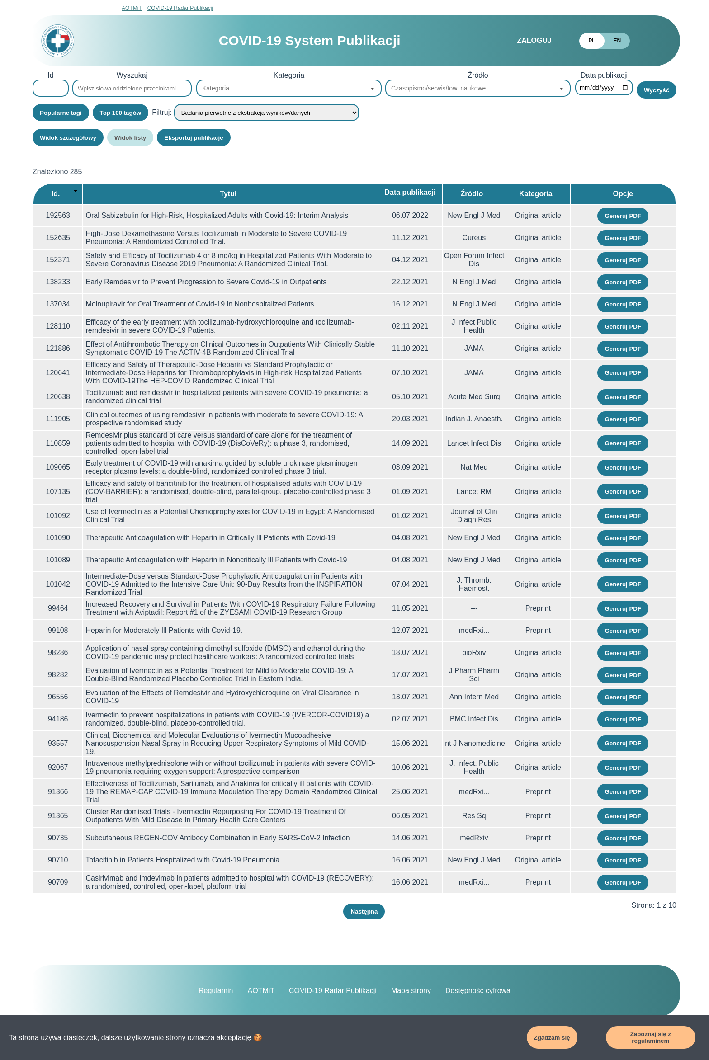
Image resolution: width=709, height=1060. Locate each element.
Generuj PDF (623, 215)
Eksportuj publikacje (193, 137)
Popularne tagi (61, 112)
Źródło (478, 75)
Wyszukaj (132, 75)
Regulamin (216, 990)
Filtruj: (162, 112)
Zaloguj (534, 40)
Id (50, 75)
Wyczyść (656, 90)
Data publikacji (604, 75)
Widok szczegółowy (68, 137)
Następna (364, 911)
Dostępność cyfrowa (477, 990)
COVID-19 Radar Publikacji (180, 8)
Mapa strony (411, 990)
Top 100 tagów (121, 112)
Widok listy (130, 137)
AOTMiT (132, 8)
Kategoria (289, 75)
